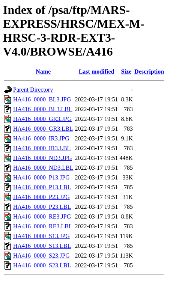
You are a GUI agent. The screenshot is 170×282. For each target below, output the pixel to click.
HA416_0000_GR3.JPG (42, 119)
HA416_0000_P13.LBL (42, 187)
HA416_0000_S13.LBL (42, 246)
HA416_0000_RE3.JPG (42, 216)
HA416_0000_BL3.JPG (42, 99)
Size (126, 71)
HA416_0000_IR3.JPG (41, 138)
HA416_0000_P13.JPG (41, 177)
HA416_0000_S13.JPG (41, 236)
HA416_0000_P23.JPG (41, 197)
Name (43, 71)
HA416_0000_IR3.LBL (42, 148)
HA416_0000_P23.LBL (42, 207)
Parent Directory (33, 89)
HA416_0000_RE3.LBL (42, 226)
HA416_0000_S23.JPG (41, 255)
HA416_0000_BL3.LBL (42, 109)
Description (149, 71)
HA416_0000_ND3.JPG (42, 158)
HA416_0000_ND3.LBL (43, 167)
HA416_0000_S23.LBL (42, 265)
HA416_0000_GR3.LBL (43, 128)
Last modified (96, 71)
